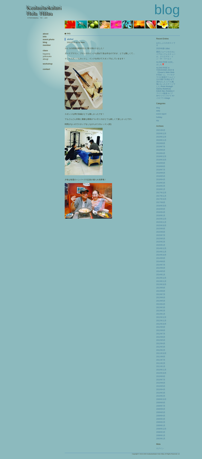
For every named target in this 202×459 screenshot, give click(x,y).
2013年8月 (160, 291)
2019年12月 (161, 137)
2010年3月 (160, 393)
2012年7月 (160, 334)
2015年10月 (161, 225)
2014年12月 (161, 248)
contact (46, 69)
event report (161, 114)
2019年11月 (161, 140)
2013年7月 (160, 294)
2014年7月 (160, 265)
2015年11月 (161, 222)
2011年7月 (160, 360)
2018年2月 (160, 186)
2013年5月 (160, 301)
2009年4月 (160, 416)
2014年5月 (160, 271)
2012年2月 (160, 350)
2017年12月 (161, 193)
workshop (47, 64)
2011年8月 (160, 357)
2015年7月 (160, 235)
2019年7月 (160, 147)
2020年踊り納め (163, 48)
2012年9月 (160, 327)
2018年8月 (160, 166)
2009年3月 (160, 419)
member (47, 45)
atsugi (45, 59)
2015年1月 (160, 245)
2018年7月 (160, 170)
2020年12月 (161, 133)
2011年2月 (160, 363)
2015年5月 (160, 238)
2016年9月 (160, 209)
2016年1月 (160, 215)
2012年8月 (160, 330)
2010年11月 (161, 370)
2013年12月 (161, 278)
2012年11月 (161, 320)
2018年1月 (160, 189)
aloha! (70, 39)
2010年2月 (160, 396)
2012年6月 (160, 337)
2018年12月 (161, 156)
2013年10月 (161, 284)
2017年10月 (161, 199)
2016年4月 (160, 212)
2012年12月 (161, 317)
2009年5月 (160, 412)
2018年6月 (160, 173)
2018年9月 (160, 163)
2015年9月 (160, 229)
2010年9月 (160, 376)
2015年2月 (160, 242)
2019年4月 (160, 153)
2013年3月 (160, 307)
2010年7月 (160, 380)
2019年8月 (160, 143)
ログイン (160, 448)
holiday (159, 117)
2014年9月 (160, 258)
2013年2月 (160, 311)
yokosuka (47, 56)
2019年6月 (160, 150)
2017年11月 (161, 196)
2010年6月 (160, 383)
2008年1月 (160, 435)
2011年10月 (161, 353)
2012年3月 (160, 347)
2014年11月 (161, 252)
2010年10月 (161, 373)
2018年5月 (160, 176)
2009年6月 (160, 409)
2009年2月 (160, 422)
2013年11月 (161, 281)
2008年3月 (160, 432)
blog (158, 108)
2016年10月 (161, 206)
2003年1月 (160, 439)
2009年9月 (160, 402)
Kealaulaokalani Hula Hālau (155, 454)
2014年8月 (160, 261)
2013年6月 (160, 297)
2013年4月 (160, 304)
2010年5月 (160, 386)
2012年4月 (160, 343)
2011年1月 (160, 366)
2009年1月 (160, 425)
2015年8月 (160, 232)
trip (157, 120)
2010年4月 (160, 389)
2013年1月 (160, 314)
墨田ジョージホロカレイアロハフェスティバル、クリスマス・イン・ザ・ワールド (165, 55)
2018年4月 (160, 179)
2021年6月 (160, 130)
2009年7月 (160, 406)
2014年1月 (160, 275)
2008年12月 (161, 429)
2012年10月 (161, 324)
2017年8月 (160, 202)
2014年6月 (160, 268)
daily (158, 111)
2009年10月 (161, 399)
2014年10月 (161, 255)
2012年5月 (160, 340)
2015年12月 (161, 219)
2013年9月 (160, 288)
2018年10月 (161, 160)
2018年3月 (160, 183)
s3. (179, 454)
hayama (46, 54)
